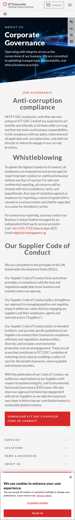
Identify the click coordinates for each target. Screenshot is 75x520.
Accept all (37, 513)
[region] (37, 496)
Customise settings (37, 502)
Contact (54, 5)
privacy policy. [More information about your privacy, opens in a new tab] (44, 495)
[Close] (71, 477)
